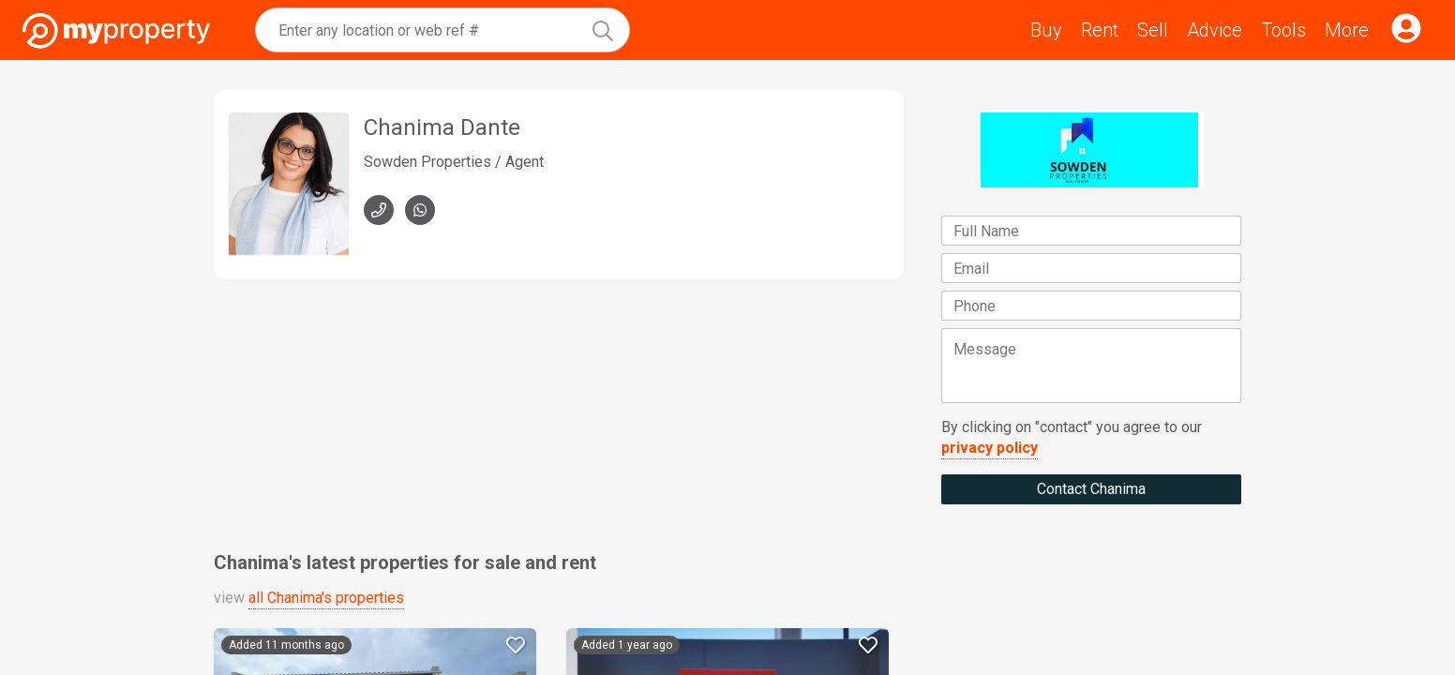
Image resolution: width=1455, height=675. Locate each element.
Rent (1099, 30)
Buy (1046, 30)
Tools (1283, 30)
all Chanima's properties (326, 598)
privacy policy (989, 448)
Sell (1152, 30)
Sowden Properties (427, 162)
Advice (1214, 30)
